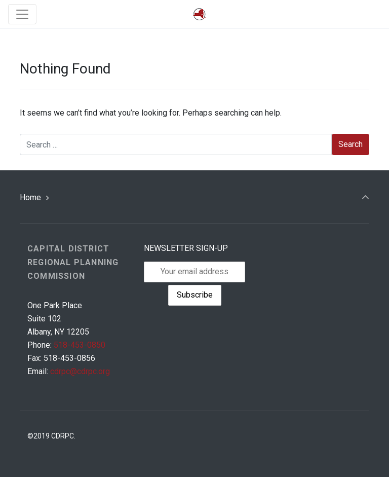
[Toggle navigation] (22, 14)
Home (30, 197)
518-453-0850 (79, 345)
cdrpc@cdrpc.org (80, 371)
